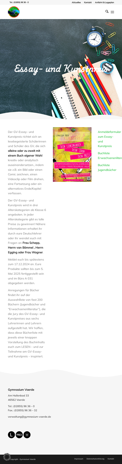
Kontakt (88, 2)
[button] (7, 457)
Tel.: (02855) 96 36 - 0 (19, 2)
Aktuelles (76, 2)
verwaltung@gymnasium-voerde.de (29, 416)
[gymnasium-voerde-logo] (14, 12)
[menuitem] (76, 2)
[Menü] (112, 12)
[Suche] (105, 12)
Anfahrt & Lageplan (104, 2)
